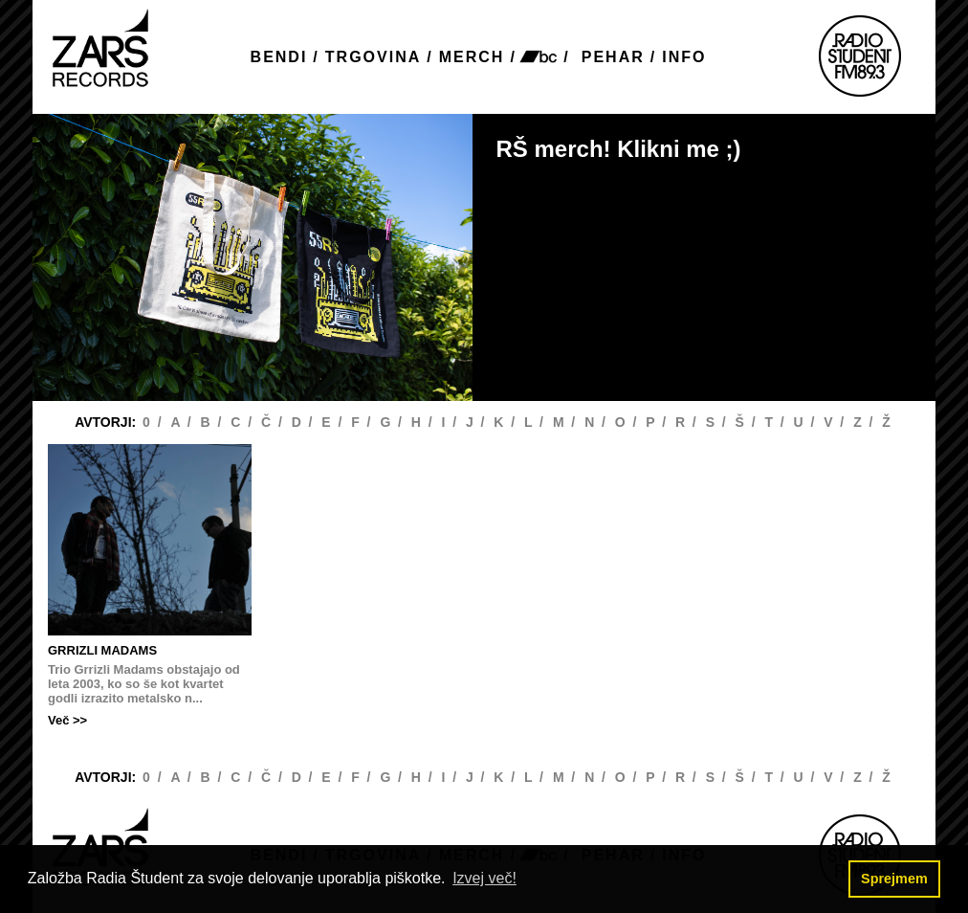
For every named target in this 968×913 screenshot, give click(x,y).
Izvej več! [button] (484, 878)
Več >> (67, 720)
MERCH (472, 57)
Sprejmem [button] (894, 878)
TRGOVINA (373, 57)
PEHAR (613, 57)
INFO (684, 57)
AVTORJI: (107, 422)
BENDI (279, 57)
